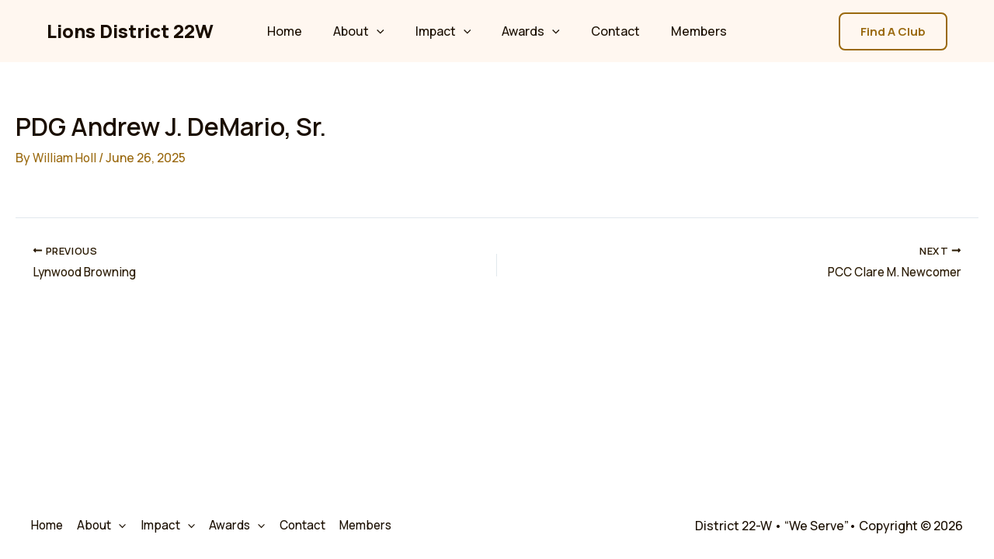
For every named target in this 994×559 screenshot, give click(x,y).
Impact (446, 31)
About (368, 31)
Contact (606, 31)
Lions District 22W (130, 30)
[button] (893, 31)
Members (683, 31)
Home (300, 31)
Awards (528, 31)
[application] (386, 31)
